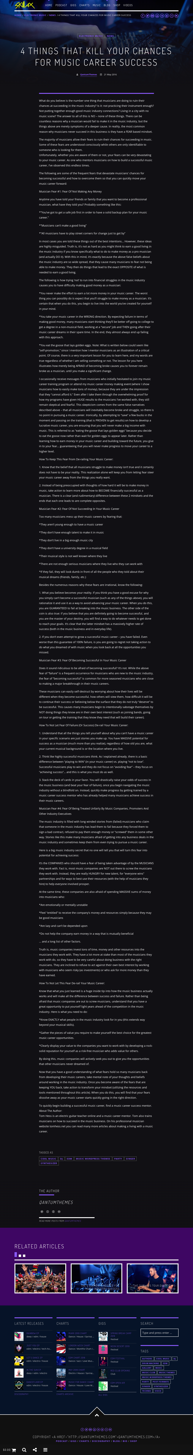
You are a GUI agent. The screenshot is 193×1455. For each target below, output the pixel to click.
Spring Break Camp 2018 (121, 1334)
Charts (84, 1441)
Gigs (73, 1441)
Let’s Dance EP (35, 1357)
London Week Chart (79, 1345)
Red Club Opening (120, 1370)
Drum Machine (150, 1363)
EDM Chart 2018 (77, 1357)
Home (17, 15)
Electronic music (35, 15)
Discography (21, 1394)
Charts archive (65, 1394)
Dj (61, 1158)
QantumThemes (88, 74)
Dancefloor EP (35, 1382)
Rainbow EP (33, 1333)
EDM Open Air (118, 1383)
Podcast (62, 1441)
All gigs (103, 1395)
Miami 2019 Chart (78, 1333)
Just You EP (33, 1345)
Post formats (161, 1381)
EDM (69, 1158)
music (158, 1368)
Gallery (146, 1368)
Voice (158, 1391)
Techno (146, 1391)
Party (118, 1158)
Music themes (167, 1372)
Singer (130, 1158)
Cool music (48, 1158)
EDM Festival (118, 1358)
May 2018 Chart (77, 1370)
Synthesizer (49, 1163)
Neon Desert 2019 (120, 1346)
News (52, 15)
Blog (116, 1441)
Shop (133, 1441)
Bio (125, 1441)
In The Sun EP (34, 1370)
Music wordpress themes (93, 1158)
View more (40, 1278)
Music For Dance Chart (81, 1382)
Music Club (148, 1372)
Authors (147, 1358)
